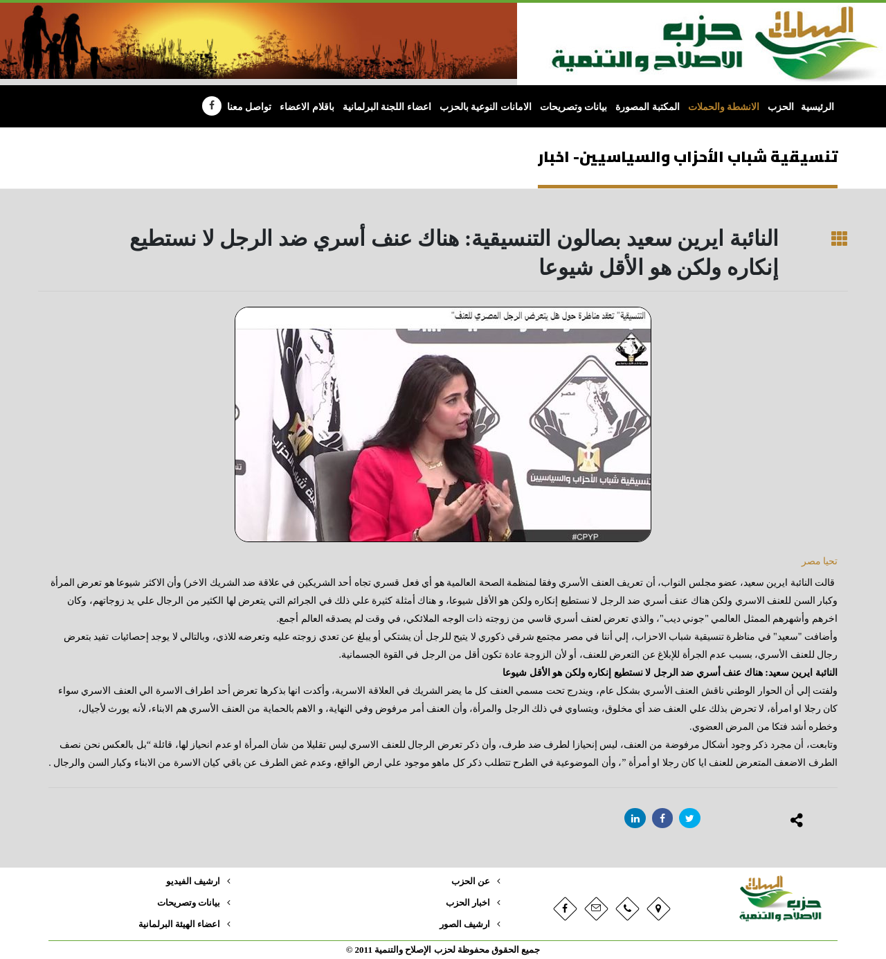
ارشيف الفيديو (193, 881)
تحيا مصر (818, 561)
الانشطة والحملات (724, 107)
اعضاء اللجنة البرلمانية (387, 107)
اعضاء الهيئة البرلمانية (179, 924)
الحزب (781, 107)
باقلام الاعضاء (307, 107)
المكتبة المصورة (647, 107)
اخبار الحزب (468, 903)
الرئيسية (817, 107)
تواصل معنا (249, 107)
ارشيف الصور (465, 924)
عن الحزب (470, 881)
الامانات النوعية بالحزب (486, 107)
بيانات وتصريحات (574, 107)
